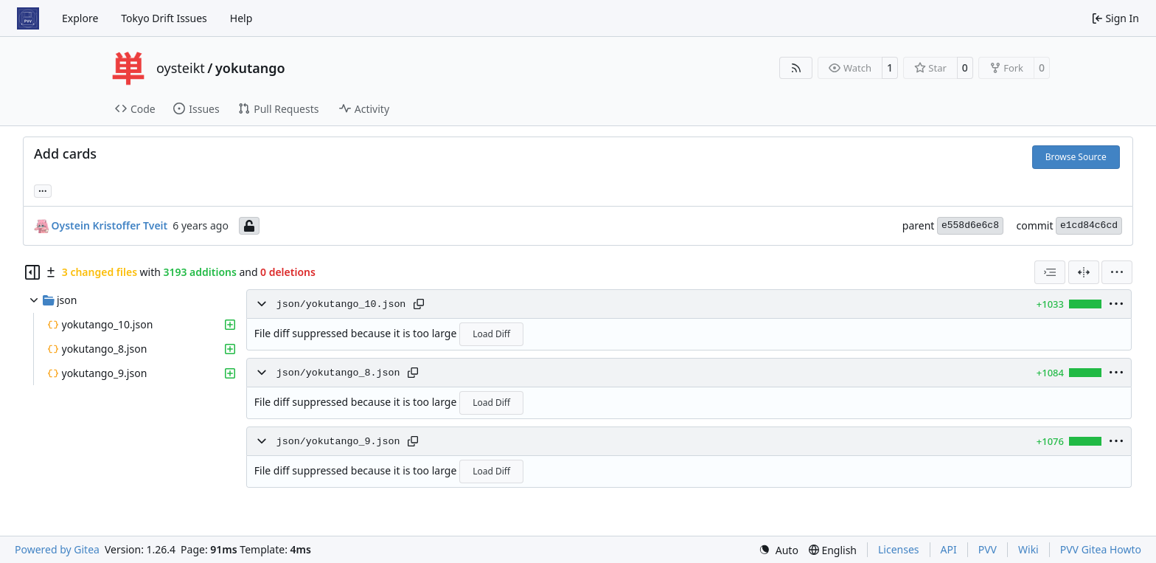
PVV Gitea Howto (1100, 549)
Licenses (898, 549)
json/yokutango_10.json (341, 304)
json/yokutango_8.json (338, 373)
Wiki (1028, 549)
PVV (987, 549)
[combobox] (1049, 272)
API (949, 549)
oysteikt (180, 68)
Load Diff (491, 334)
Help (241, 18)
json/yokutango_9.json (338, 441)
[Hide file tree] (32, 272)
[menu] (1116, 272)
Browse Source (1076, 157)
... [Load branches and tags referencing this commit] (42, 189)
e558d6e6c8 (970, 225)
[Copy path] (418, 304)
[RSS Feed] (796, 68)
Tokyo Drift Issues (164, 18)
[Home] (28, 18)
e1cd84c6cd (1089, 225)
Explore (80, 18)
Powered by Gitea (57, 549)
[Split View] (1083, 272)
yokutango (250, 68)
